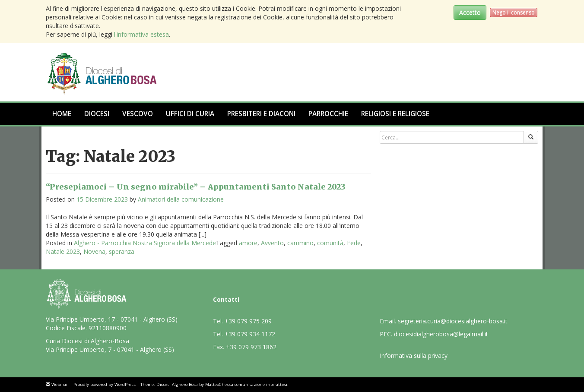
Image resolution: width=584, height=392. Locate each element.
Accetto (470, 12)
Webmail (60, 384)
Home (61, 113)
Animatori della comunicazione (181, 199)
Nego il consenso (513, 12)
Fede (354, 243)
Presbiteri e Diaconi (261, 113)
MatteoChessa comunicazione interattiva (246, 384)
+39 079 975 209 (248, 321)
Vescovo (137, 113)
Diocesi (96, 113)
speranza (121, 251)
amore (248, 243)
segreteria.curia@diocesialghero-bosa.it (453, 321)
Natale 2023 (63, 251)
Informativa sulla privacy (414, 355)
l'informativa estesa (141, 34)
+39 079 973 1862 (251, 347)
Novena (94, 251)
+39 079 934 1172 (250, 334)
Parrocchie (328, 113)
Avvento (272, 243)
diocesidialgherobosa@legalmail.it (441, 334)
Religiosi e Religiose (395, 113)
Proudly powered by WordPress (104, 384)
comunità (330, 243)
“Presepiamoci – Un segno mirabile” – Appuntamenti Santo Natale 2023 (196, 187)
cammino (300, 243)
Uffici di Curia (190, 113)
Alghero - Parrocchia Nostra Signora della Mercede (145, 243)
